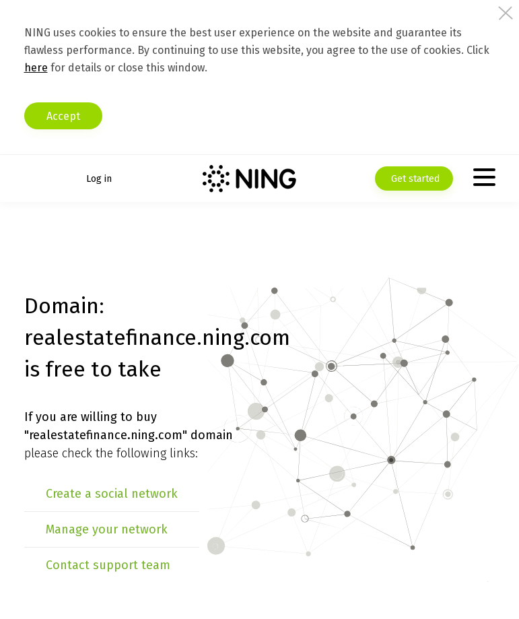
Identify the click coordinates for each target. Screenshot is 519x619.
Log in (99, 179)
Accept (63, 116)
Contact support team (108, 565)
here (36, 67)
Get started (414, 179)
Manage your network (107, 529)
